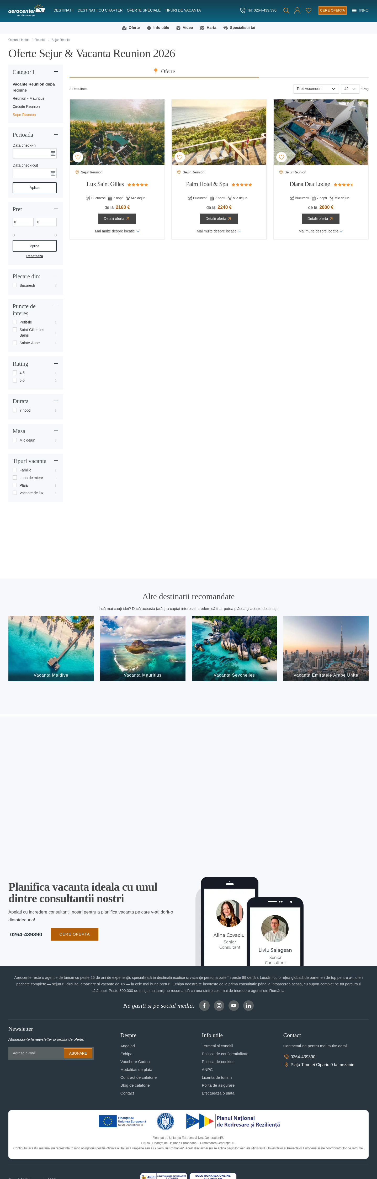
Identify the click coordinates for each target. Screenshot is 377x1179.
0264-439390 (24, 935)
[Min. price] (23, 222)
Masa (19, 431)
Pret (17, 209)
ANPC (207, 1070)
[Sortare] (316, 89)
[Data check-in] (35, 153)
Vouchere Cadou (135, 1062)
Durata (21, 401)
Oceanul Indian (19, 40)
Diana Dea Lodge (309, 184)
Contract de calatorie (138, 1077)
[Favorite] (307, 10)
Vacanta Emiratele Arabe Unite (326, 675)
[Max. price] (46, 222)
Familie (25, 470)
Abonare (78, 1053)
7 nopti (24, 410)
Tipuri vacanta (29, 461)
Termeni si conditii (217, 1046)
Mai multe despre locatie (117, 231)
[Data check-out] (35, 173)
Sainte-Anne (29, 343)
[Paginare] (350, 89)
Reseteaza (34, 256)
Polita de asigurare (218, 1085)
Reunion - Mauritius (28, 99)
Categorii (23, 72)
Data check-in (24, 146)
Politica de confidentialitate (225, 1054)
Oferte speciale (144, 10)
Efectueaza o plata (218, 1093)
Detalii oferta (117, 219)
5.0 (21, 381)
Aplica (35, 188)
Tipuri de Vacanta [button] (183, 10)
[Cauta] (284, 10)
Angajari (127, 1046)
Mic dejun (27, 440)
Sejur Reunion (24, 115)
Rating (20, 364)
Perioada (23, 135)
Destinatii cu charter (100, 10)
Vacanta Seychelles (234, 675)
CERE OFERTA (73, 934)
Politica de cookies (218, 1062)
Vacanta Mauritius (143, 675)
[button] (295, 10)
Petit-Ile (25, 322)
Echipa (126, 1054)
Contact (127, 1093)
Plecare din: (26, 276)
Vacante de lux (31, 493)
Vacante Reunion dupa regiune (34, 87)
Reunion (40, 40)
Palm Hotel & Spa (207, 184)
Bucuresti (27, 286)
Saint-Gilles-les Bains (31, 333)
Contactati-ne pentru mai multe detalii (315, 1046)
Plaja (23, 486)
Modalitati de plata (136, 1070)
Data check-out (25, 165)
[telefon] (256, 10)
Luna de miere (31, 478)
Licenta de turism (217, 1077)
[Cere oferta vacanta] (331, 10)
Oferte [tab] (223, 71)
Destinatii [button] (63, 10)
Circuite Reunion (26, 107)
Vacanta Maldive (51, 675)
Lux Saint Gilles (105, 184)
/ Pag (365, 89)
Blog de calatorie (135, 1085)
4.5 (21, 373)
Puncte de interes (24, 310)
